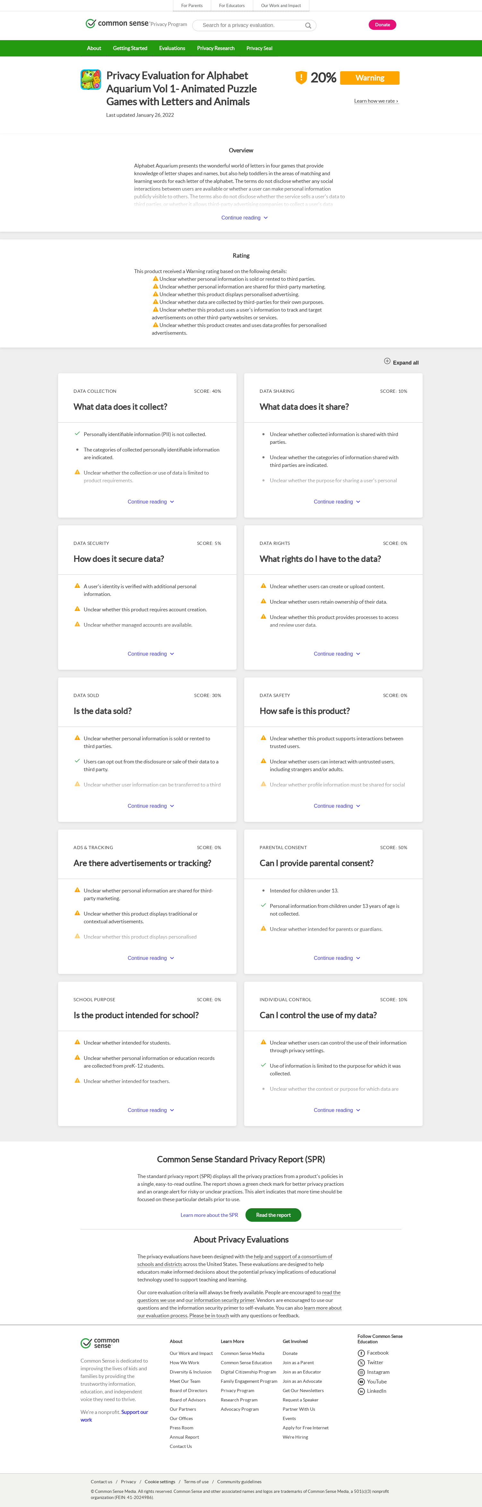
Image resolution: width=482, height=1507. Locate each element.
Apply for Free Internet (306, 1427)
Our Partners (183, 1408)
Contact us (101, 1481)
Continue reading (241, 217)
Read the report (273, 1215)
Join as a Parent (298, 1362)
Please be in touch (209, 1315)
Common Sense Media (242, 1353)
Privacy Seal (256, 48)
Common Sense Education (246, 1362)
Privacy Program (237, 1390)
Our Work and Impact (281, 5)
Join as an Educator (302, 1371)
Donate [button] (382, 24)
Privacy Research (212, 48)
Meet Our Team (185, 1380)
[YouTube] (372, 1381)
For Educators (232, 5)
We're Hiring (295, 1436)
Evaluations (169, 48)
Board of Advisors (188, 1399)
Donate (290, 1353)
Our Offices (181, 1418)
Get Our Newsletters (303, 1390)
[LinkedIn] (371, 1390)
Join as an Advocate (302, 1380)
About (93, 48)
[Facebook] (373, 1352)
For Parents (192, 5)
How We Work (184, 1362)
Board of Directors (188, 1390)
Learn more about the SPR (209, 1215)
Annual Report (184, 1436)
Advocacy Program (240, 1408)
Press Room (181, 1427)
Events (289, 1418)
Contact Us (181, 1446)
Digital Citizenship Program (248, 1371)
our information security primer (219, 1300)
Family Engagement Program (249, 1380)
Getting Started (128, 48)
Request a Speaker (301, 1399)
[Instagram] (373, 1371)
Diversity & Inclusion (190, 1371)
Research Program (239, 1399)
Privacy (128, 1481)
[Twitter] (370, 1362)
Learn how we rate (374, 100)
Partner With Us (299, 1408)
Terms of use (196, 1481)
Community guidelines (239, 1481)
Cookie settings (160, 1481)
